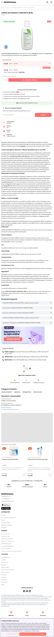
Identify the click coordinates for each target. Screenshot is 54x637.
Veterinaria (3, 577)
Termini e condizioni (6, 548)
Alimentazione (4, 562)
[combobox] (27, 7)
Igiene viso (17, 392)
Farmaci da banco (5, 572)
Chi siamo (3, 515)
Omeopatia (3, 575)
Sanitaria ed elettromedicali (7, 570)
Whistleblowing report (6, 544)
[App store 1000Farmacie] (7, 504)
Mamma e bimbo (5, 567)
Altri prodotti (4, 582)
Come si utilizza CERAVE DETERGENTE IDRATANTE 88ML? (17, 308)
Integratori (3, 565)
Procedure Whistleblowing (7, 546)
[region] (27, 627)
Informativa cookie (5, 536)
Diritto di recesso (5, 534)
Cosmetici (22, 146)
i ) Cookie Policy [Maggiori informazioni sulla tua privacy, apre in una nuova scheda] (27, 631)
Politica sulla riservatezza (7, 539)
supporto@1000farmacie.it (7, 501)
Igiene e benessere (7, 392)
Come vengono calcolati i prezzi (8, 517)
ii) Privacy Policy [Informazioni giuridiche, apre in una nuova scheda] (35, 631)
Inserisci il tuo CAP (8, 115)
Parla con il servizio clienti (27, 375)
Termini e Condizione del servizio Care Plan (11, 551)
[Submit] (3, 7)
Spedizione (4, 527)
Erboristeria (4, 580)
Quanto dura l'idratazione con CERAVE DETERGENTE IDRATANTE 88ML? (21, 323)
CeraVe (3, 15)
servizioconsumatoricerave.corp (9, 409)
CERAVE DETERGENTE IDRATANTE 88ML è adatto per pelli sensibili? (20, 303)
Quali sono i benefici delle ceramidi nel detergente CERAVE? (18, 313)
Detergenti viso (27, 392)
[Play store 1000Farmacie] (7, 508)
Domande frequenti (5, 522)
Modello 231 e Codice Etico (7, 541)
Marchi (2, 585)
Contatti (3, 520)
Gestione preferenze (12, 634)
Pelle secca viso (38, 392)
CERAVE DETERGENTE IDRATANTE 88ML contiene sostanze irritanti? (20, 318)
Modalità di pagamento (6, 525)
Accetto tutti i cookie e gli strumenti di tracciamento (32, 634)
